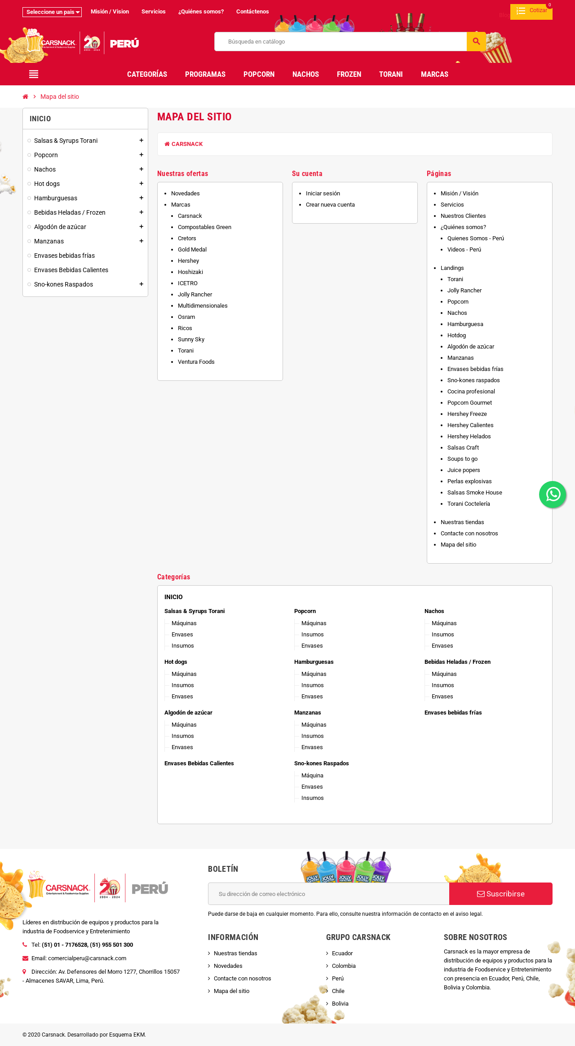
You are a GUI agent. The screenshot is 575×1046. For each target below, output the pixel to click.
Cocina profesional (471, 391)
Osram (186, 316)
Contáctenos (252, 11)
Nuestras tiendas (462, 522)
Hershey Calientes (470, 425)
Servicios (154, 11)
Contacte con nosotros (469, 533)
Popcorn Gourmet (469, 402)
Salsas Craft (463, 447)
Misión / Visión (459, 193)
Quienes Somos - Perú (475, 238)
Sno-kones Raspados (321, 763)
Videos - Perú (464, 249)
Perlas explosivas (469, 481)
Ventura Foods (196, 361)
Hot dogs (175, 661)
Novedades (185, 193)
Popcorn (458, 301)
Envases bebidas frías (475, 369)
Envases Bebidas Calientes (199, 763)
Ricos (185, 328)
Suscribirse (501, 893)
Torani (186, 350)
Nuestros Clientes (463, 215)
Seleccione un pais (51, 12)
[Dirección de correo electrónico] (328, 894)
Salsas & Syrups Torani (194, 611)
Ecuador (342, 953)
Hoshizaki (190, 272)
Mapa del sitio (458, 544)
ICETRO (188, 283)
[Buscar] (350, 41)
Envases (182, 634)
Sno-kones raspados (473, 380)
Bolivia (340, 1003)
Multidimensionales (203, 305)
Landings (452, 268)
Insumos (183, 645)
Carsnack (183, 144)
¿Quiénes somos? (201, 11)
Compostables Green (204, 227)
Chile (338, 991)
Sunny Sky (191, 339)
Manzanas (460, 357)
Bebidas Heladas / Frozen (458, 661)
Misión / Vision (110, 11)
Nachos (457, 312)
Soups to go (462, 458)
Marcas (180, 204)
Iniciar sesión (323, 193)
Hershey (188, 260)
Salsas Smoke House (474, 492)
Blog (504, 15)
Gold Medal (192, 249)
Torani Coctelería (468, 503)
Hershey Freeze (467, 413)
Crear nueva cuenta (330, 204)
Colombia (344, 965)
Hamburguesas (314, 661)
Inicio (173, 596)
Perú (338, 978)
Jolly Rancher (195, 294)
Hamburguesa (465, 324)
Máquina (312, 775)
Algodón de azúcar (470, 346)
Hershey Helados (469, 436)
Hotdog (456, 335)
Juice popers (463, 470)
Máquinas (184, 623)
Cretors (187, 238)
